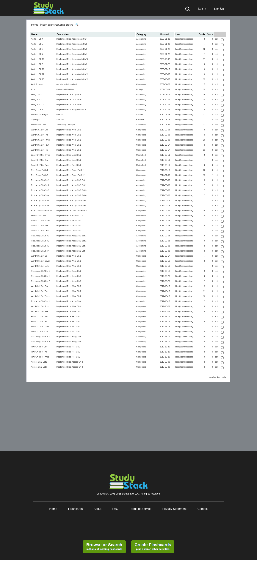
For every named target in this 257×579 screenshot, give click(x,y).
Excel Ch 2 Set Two (39, 160)
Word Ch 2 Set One (39, 286)
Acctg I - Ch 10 (37, 59)
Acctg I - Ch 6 (37, 49)
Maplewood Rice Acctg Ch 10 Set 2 (72, 205)
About (97, 508)
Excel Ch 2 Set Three (40, 155)
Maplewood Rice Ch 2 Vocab (69, 104)
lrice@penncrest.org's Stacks (56, 24)
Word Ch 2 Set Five (39, 311)
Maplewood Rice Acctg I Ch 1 (69, 94)
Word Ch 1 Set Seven (40, 261)
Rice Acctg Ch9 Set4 (40, 195)
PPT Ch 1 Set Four (39, 331)
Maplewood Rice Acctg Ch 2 (69, 271)
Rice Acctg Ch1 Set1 (40, 236)
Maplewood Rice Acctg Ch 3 (69, 276)
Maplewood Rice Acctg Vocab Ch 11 (73, 69)
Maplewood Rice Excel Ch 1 (69, 220)
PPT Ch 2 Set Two (39, 352)
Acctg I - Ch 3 (37, 109)
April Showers (37, 84)
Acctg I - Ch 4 (37, 39)
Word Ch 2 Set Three (40, 296)
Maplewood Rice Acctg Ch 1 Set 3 (72, 246)
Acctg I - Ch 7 (37, 54)
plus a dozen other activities (152, 546)
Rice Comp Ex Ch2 (39, 175)
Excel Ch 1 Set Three (40, 220)
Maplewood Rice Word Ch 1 (69, 130)
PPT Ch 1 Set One (39, 316)
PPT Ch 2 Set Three (40, 357)
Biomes (60, 114)
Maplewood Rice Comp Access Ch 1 (73, 210)
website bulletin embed (67, 84)
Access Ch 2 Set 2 (39, 362)
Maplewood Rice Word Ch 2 (69, 286)
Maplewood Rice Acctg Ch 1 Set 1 (72, 236)
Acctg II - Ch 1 (37, 99)
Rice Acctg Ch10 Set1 (41, 200)
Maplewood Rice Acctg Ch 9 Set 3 (72, 190)
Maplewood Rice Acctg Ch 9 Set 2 (72, 185)
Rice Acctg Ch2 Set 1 (40, 271)
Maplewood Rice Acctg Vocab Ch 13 (73, 79)
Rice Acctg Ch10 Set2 (41, 205)
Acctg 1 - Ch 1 (37, 94)
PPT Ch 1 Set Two (39, 321)
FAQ (115, 508)
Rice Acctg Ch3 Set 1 (40, 276)
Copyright (35, 119)
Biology (139, 89)
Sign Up (219, 8)
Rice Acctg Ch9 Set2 (40, 185)
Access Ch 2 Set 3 (39, 367)
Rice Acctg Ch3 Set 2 (40, 281)
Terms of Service (140, 508)
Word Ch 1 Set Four (40, 145)
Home (34, 24)
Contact (203, 508)
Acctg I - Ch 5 (37, 44)
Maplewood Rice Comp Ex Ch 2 (71, 175)
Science (139, 114)
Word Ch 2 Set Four (40, 306)
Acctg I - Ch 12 (37, 74)
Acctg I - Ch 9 (37, 64)
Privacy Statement (174, 508)
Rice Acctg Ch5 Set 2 (40, 342)
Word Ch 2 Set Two (39, 291)
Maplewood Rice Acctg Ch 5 (69, 336)
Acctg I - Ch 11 (37, 69)
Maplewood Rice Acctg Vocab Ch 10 (73, 59)
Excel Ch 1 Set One (40, 231)
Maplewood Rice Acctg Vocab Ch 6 (72, 49)
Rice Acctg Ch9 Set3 (40, 190)
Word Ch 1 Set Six (39, 256)
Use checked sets (217, 377)
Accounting (141, 39)
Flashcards (75, 508)
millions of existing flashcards (104, 546)
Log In (202, 8)
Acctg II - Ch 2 (37, 104)
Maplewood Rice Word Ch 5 (69, 311)
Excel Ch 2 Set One (40, 165)
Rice (33, 89)
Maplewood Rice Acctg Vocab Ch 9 (72, 64)
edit (216, 39)
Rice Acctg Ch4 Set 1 (40, 301)
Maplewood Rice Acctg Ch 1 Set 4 (72, 251)
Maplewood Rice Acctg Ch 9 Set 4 (72, 195)
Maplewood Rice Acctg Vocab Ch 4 (72, 39)
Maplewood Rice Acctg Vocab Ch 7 (72, 54)
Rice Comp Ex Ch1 (39, 170)
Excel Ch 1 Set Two (39, 225)
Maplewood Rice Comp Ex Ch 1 (71, 170)
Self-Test (60, 119)
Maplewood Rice (38, 125)
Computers (141, 84)
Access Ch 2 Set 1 (39, 215)
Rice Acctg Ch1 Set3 (40, 246)
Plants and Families (65, 89)
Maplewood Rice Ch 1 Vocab (69, 99)
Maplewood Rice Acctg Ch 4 (69, 301)
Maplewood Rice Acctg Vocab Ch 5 (72, 44)
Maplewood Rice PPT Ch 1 (68, 316)
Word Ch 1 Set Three (40, 140)
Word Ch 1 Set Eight (40, 266)
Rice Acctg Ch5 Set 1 (40, 336)
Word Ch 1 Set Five (39, 150)
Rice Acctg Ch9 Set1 (40, 180)
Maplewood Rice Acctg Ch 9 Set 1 (72, 180)
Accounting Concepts (66, 125)
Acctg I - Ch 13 (37, 79)
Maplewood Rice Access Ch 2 (70, 215)
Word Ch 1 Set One (39, 130)
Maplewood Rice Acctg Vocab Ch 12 (73, 74)
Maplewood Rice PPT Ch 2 (68, 347)
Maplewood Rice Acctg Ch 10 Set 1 (72, 200)
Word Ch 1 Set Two (39, 135)
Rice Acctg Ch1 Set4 (40, 251)
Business (140, 119)
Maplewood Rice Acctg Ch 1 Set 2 (72, 241)
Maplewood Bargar (39, 114)
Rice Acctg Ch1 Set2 (40, 241)
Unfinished (141, 155)
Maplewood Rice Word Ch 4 (69, 306)
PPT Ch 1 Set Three (40, 326)
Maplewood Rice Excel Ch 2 (69, 155)
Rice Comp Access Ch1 (41, 210)
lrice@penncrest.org (184, 39)
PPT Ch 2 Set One (39, 347)
